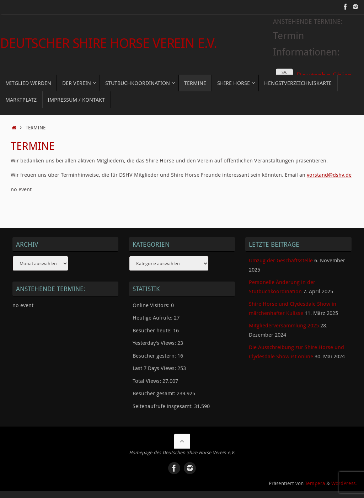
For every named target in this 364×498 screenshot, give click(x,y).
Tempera (315, 483)
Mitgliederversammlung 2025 (284, 325)
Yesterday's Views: (155, 342)
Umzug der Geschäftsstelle (281, 260)
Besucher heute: (153, 330)
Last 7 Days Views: (155, 367)
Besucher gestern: (155, 355)
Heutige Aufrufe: (153, 317)
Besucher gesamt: (155, 393)
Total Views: (147, 380)
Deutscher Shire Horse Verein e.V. (108, 43)
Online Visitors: (152, 305)
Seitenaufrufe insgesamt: (163, 405)
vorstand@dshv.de (329, 174)
